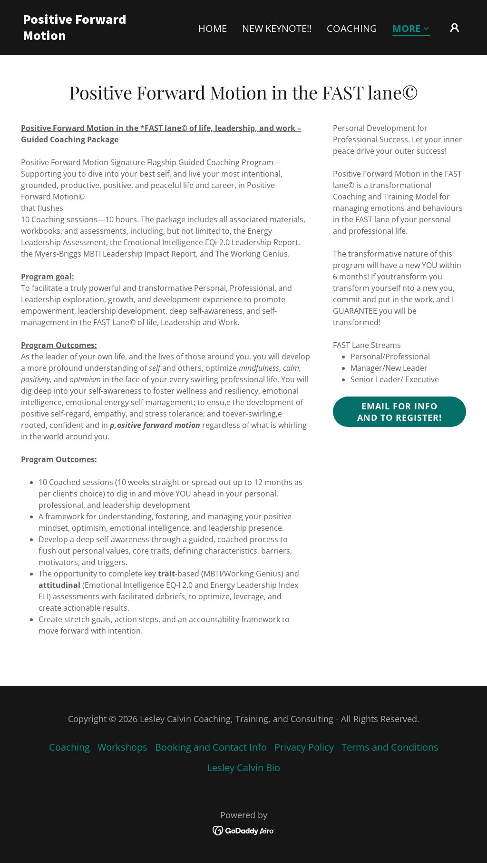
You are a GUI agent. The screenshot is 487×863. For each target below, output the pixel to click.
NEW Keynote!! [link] (277, 28)
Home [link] (212, 28)
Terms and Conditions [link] (389, 747)
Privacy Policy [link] (304, 747)
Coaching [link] (352, 28)
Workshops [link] (122, 747)
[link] (84, 36)
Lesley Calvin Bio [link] (243, 767)
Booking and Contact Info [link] (211, 747)
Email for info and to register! (399, 411)
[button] (411, 29)
